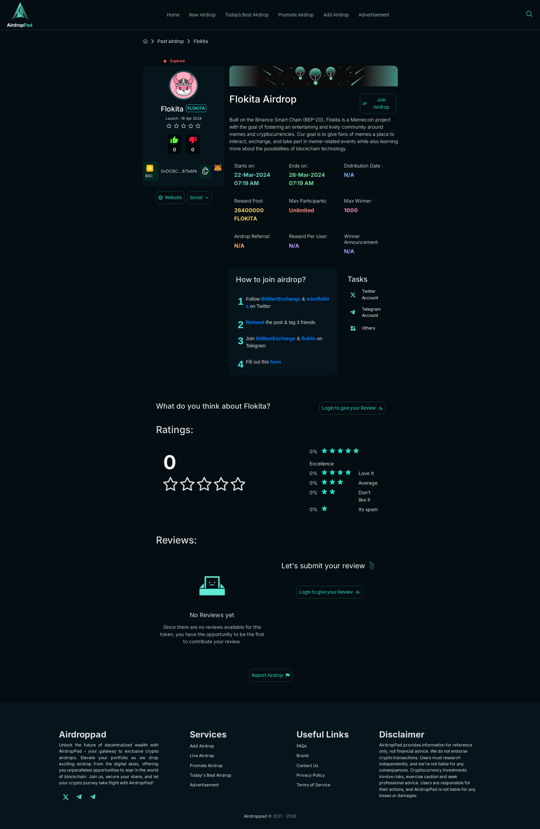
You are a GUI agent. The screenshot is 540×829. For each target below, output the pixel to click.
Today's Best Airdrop (247, 15)
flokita (309, 338)
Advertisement (374, 15)
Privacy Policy (311, 775)
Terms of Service (313, 784)
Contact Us (307, 765)
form (275, 362)
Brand (303, 755)
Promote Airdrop (296, 15)
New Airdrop (202, 15)
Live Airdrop (202, 755)
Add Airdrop (336, 15)
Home (173, 15)
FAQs (302, 746)
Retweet (256, 322)
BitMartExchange (281, 299)
